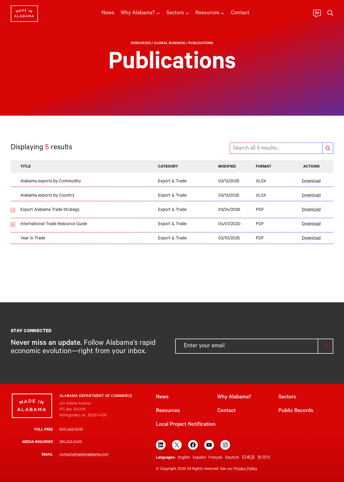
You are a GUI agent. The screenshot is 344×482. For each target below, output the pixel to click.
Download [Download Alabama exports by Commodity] (311, 181)
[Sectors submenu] (187, 13)
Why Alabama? (234, 398)
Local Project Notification (186, 425)
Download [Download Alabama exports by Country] (311, 195)
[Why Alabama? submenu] (158, 13)
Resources (141, 43)
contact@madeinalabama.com (83, 455)
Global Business (169, 43)
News (162, 398)
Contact (226, 411)
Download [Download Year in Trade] (311, 238)
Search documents (327, 148)
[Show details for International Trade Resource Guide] (13, 224)
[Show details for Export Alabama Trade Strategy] (13, 210)
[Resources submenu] (222, 13)
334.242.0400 (70, 442)
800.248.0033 (71, 430)
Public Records (295, 411)
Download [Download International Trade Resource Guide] (311, 224)
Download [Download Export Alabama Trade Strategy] (311, 210)
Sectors (287, 398)
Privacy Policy (245, 469)
